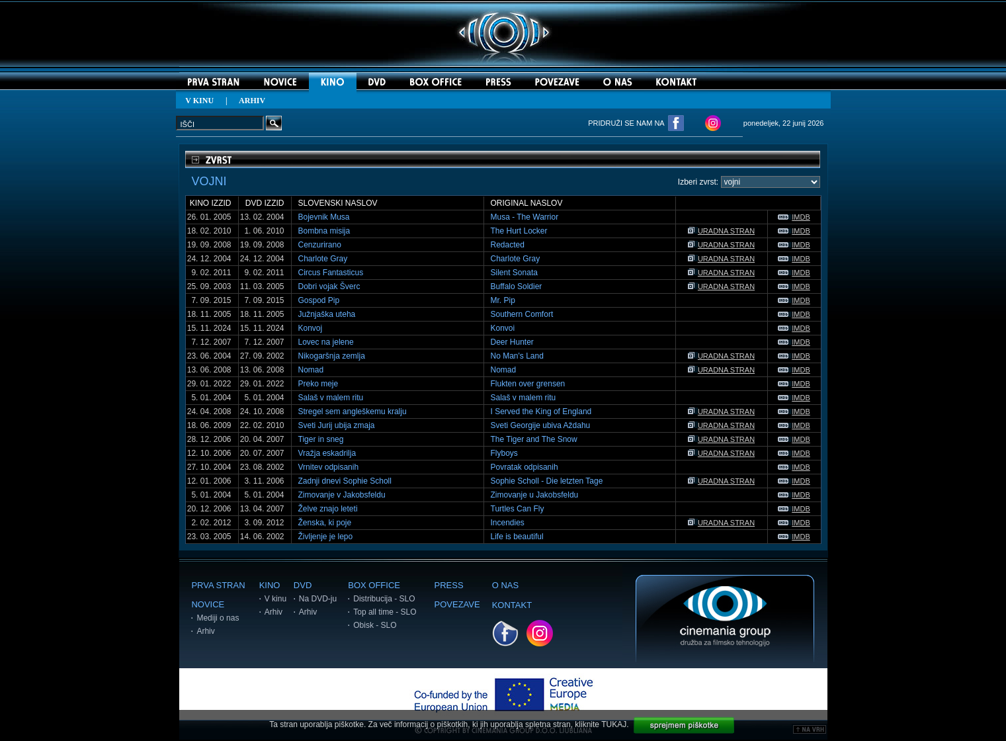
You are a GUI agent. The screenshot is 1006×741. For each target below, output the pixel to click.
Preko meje (318, 383)
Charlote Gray (323, 258)
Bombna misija (324, 231)
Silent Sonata (514, 272)
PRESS (449, 585)
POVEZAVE (457, 604)
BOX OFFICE (374, 585)
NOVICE (207, 604)
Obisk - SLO (374, 625)
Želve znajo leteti (328, 508)
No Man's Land (517, 356)
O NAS (505, 585)
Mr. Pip (503, 300)
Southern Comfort (522, 314)
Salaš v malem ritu (331, 397)
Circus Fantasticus (331, 272)
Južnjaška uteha (327, 314)
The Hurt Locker (519, 231)
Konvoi (503, 328)
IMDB (794, 217)
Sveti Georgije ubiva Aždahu (541, 425)
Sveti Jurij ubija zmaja (336, 425)
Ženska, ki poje (325, 522)
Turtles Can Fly (517, 508)
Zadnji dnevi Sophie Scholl (345, 481)
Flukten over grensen (528, 383)
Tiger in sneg (321, 439)
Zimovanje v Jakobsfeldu (342, 495)
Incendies (507, 522)
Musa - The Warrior (525, 217)
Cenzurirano (319, 244)
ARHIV (252, 100)
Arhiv (205, 631)
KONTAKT (512, 605)
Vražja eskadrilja (327, 453)
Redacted (507, 244)
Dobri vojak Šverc (329, 286)
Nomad (311, 369)
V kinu (275, 598)
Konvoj (310, 328)
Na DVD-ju (318, 598)
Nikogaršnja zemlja (331, 356)
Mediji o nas (217, 618)
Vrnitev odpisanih (328, 467)
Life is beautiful (517, 536)
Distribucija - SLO (384, 598)
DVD (303, 585)
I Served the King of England (541, 411)
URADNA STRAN (721, 231)
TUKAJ (613, 724)
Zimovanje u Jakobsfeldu (535, 495)
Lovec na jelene (326, 342)
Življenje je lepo (325, 536)
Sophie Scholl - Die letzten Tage (547, 481)
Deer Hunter (512, 342)
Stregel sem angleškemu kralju (352, 411)
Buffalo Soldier (516, 286)
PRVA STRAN (218, 585)
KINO (269, 585)
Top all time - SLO (384, 612)
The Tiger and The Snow (534, 439)
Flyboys (504, 453)
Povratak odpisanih (524, 467)
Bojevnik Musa (324, 217)
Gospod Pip (319, 300)
